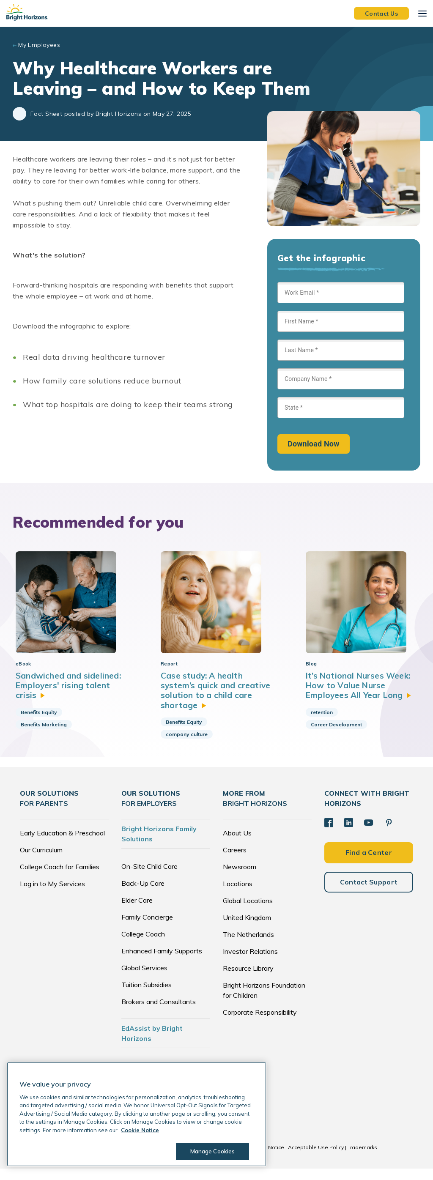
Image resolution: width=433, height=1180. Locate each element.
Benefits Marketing (44, 735)
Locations (237, 895)
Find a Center (368, 863)
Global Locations (248, 912)
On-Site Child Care (149, 877)
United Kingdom (247, 929)
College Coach (143, 945)
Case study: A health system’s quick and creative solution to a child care (215, 701)
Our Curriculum (41, 861)
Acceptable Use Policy (316, 1158)
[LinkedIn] (348, 834)
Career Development (336, 735)
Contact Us (381, 13)
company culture (187, 745)
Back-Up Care (142, 894)
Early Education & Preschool (62, 844)
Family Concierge (147, 928)
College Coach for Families (59, 878)
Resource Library (248, 979)
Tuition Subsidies (146, 996)
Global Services (144, 979)
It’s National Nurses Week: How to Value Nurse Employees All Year (360, 696)
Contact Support (369, 892)
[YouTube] (367, 834)
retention (322, 723)
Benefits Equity (39, 723)
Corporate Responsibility (260, 1023)
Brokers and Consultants (158, 1013)
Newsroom (239, 878)
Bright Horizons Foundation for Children (264, 1001)
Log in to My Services (52, 895)
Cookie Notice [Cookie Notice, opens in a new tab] (140, 1130)
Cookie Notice (266, 1158)
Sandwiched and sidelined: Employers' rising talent (70, 696)
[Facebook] (328, 834)
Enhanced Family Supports (161, 962)
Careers (235, 861)
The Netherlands (248, 946)
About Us (237, 844)
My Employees (39, 45)
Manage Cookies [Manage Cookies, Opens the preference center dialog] (211, 1151)
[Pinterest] (387, 834)
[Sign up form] (340, 368)
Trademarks (362, 1158)
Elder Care (137, 911)
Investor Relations (250, 962)
